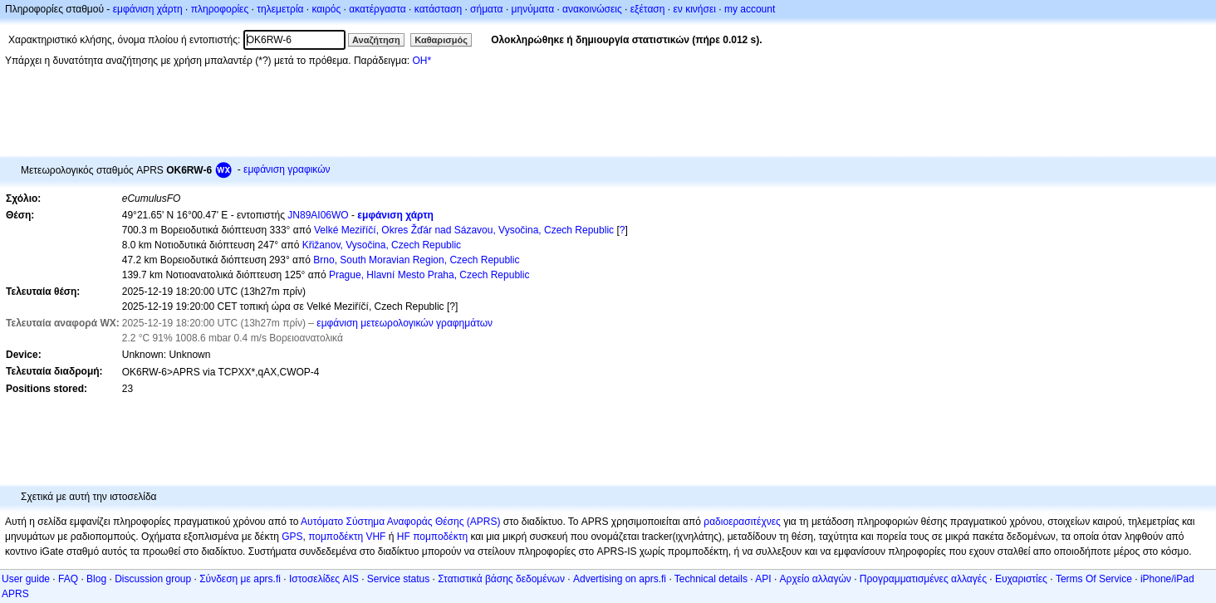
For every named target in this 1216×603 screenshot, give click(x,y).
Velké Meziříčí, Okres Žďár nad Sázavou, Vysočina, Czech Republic (464, 230)
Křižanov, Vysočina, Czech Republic (381, 245)
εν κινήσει (694, 9)
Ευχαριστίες (1021, 579)
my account (749, 9)
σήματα (486, 9)
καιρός (326, 9)
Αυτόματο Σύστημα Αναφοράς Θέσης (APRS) (400, 521)
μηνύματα (533, 9)
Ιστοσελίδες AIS (324, 579)
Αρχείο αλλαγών (815, 579)
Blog (96, 579)
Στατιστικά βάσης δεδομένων (501, 579)
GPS (292, 536)
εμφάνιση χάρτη (148, 9)
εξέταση (647, 9)
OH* (421, 60)
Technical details (711, 579)
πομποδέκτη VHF (346, 536)
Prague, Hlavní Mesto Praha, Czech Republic (429, 275)
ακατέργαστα (377, 9)
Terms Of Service (1094, 579)
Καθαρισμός (441, 40)
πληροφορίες (220, 9)
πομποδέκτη (440, 536)
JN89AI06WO (317, 215)
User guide (26, 579)
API (763, 579)
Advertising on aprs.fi (619, 579)
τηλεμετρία (280, 9)
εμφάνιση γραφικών (287, 169)
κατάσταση (438, 9)
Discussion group (153, 579)
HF (403, 536)
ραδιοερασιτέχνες (742, 521)
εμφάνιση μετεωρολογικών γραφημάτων (404, 323)
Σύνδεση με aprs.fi (240, 579)
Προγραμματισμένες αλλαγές (923, 579)
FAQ (68, 579)
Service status (398, 579)
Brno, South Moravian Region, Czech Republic (416, 260)
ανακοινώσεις (592, 9)
